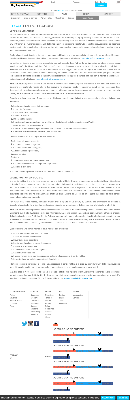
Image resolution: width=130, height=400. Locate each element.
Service (76, 298)
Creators (34, 298)
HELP (61, 292)
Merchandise (78, 295)
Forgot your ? (74, 10)
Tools (61, 301)
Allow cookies (108, 397)
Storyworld (34, 295)
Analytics (34, 314)
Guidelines (49, 309)
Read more (123, 397)
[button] (64, 335)
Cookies (48, 312)
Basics (62, 295)
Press (12, 306)
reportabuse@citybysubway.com (95, 58)
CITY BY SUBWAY (17, 292)
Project (12, 295)
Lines (61, 298)
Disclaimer (49, 295)
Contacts (13, 303)
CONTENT (34, 292)
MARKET (76, 292)
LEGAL (48, 292)
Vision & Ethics (16, 301)
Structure (13, 298)
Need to (57, 10)
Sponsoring (35, 312)
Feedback (63, 303)
